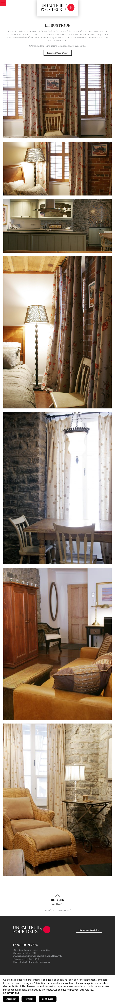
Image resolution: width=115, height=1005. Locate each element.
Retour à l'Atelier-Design (57, 53)
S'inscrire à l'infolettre (89, 930)
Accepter (11, 998)
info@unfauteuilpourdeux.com (36, 962)
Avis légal (49, 910)
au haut (57, 899)
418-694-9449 (32, 959)
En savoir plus (11, 992)
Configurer (47, 998)
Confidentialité (63, 910)
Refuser (29, 998)
